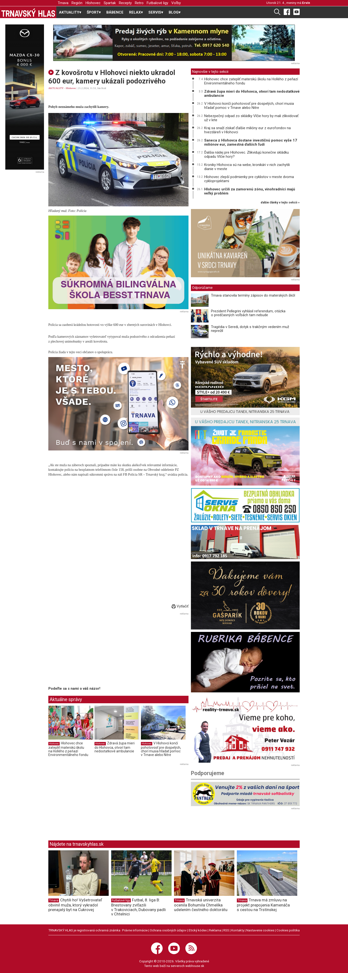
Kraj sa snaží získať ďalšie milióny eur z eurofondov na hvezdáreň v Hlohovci (247, 130)
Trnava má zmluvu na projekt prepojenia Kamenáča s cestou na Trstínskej (263, 905)
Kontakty (237, 930)
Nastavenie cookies (260, 930)
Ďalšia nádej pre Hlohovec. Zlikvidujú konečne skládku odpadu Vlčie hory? (246, 154)
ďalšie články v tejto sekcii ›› (280, 202)
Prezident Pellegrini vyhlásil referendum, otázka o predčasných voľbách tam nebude (248, 313)
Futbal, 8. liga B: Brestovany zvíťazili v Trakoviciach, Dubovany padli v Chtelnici (138, 907)
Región (77, 3)
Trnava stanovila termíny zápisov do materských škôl (253, 295)
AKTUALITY (56, 88)
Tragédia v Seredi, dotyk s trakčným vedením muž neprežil (250, 329)
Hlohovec (93, 3)
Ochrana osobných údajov (168, 930)
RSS (226, 930)
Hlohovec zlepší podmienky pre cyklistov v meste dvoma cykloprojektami (249, 179)
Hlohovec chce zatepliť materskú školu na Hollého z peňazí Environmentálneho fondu (68, 749)
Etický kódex (198, 930)
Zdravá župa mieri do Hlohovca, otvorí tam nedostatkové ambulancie (114, 747)
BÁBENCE (114, 12)
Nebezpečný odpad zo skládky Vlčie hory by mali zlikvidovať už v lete (251, 118)
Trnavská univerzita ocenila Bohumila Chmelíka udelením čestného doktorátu (200, 905)
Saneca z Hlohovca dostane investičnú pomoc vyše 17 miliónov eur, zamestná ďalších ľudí (250, 142)
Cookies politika (288, 930)
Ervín (306, 3)
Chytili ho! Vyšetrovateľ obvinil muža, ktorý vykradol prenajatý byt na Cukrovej (75, 905)
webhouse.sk (194, 966)
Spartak (110, 3)
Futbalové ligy (157, 3)
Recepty (125, 3)
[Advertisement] (89, 650)
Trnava (63, 3)
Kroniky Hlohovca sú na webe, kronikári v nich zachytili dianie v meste (247, 167)
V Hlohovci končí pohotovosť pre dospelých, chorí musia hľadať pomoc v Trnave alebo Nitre (161, 749)
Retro (139, 3)
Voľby (176, 3)
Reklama (215, 930)
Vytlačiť (180, 606)
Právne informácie (135, 930)
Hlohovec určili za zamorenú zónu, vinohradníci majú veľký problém (249, 191)
